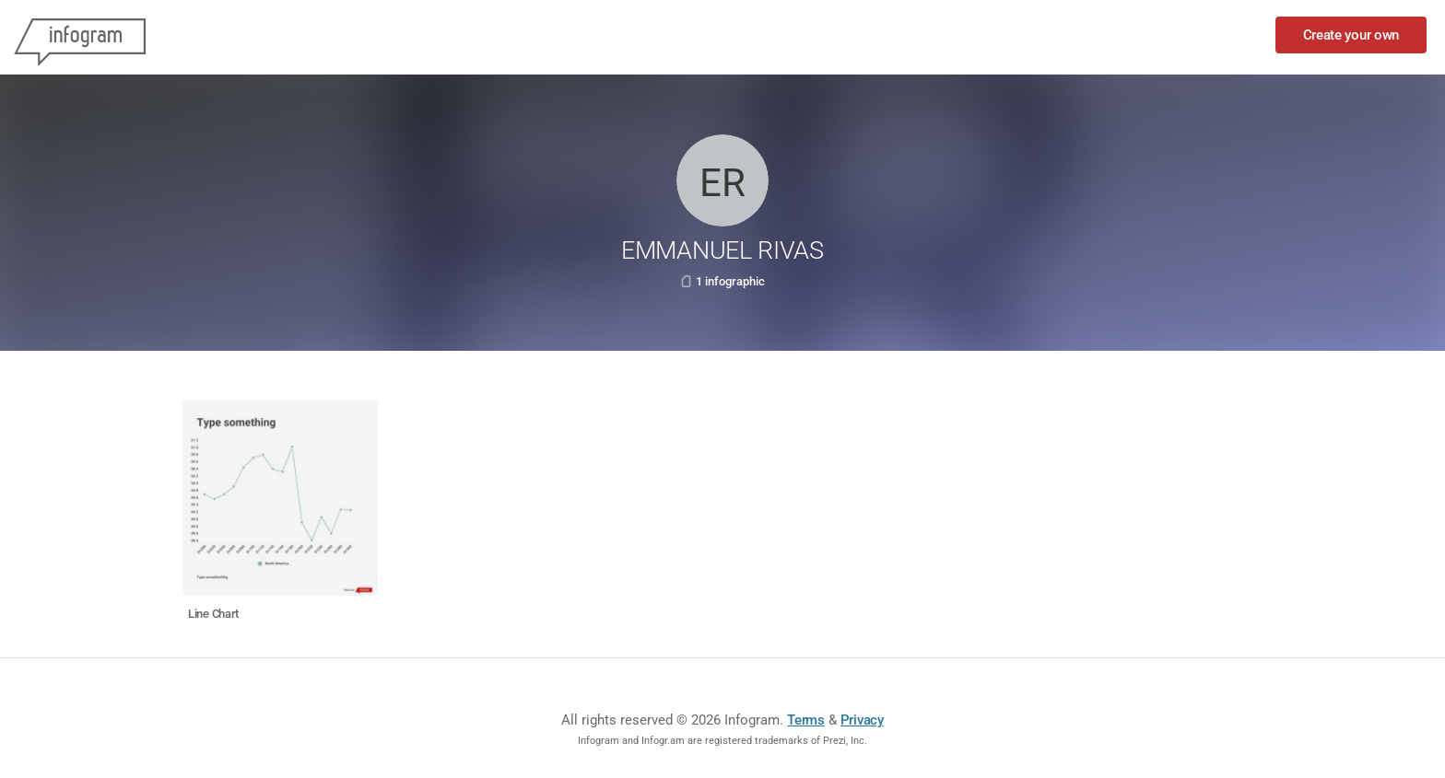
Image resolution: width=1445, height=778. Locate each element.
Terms (806, 720)
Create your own (1351, 35)
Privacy (862, 720)
